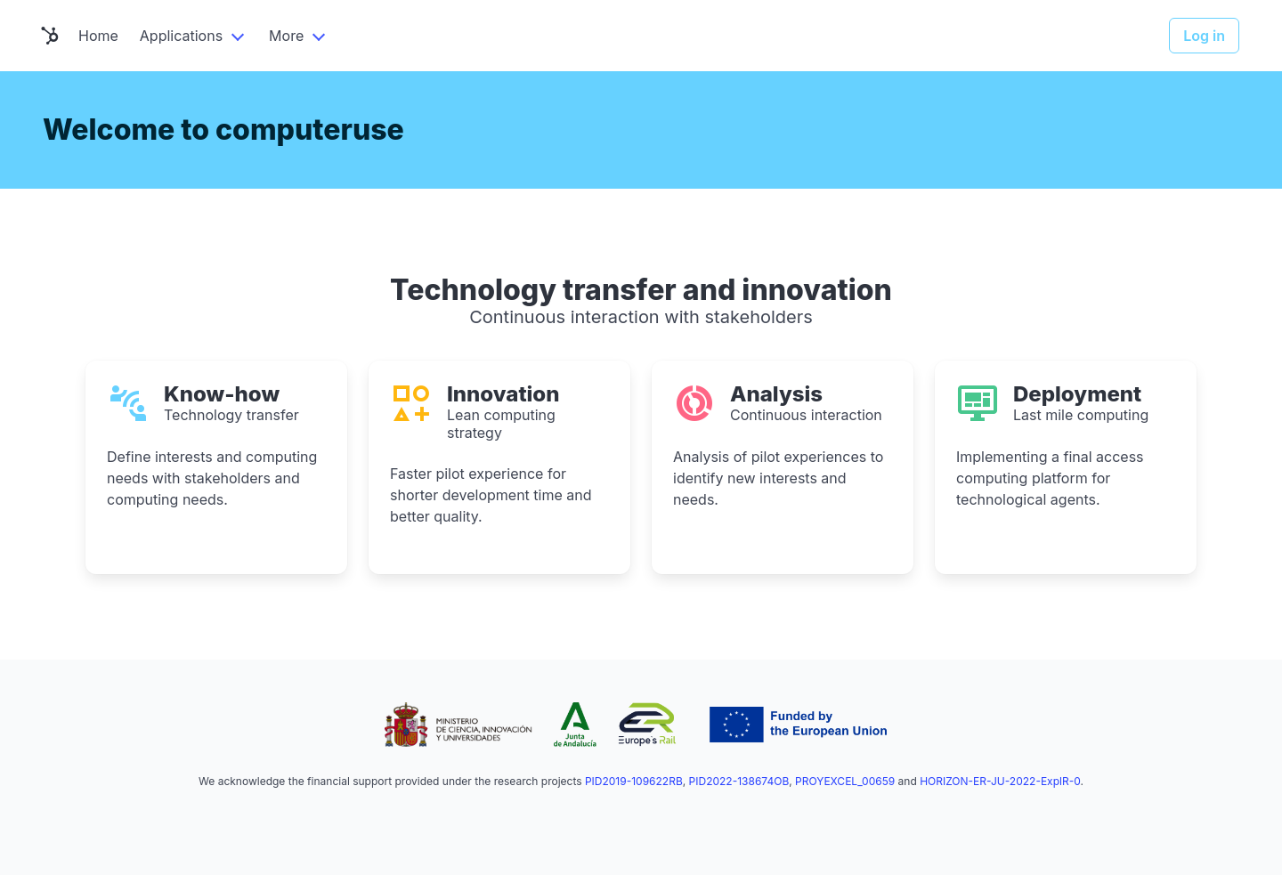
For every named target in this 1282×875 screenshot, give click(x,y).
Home (98, 36)
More (286, 36)
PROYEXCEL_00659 (845, 781)
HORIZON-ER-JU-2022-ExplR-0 (1000, 781)
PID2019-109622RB (634, 781)
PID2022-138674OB (739, 781)
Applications (181, 36)
